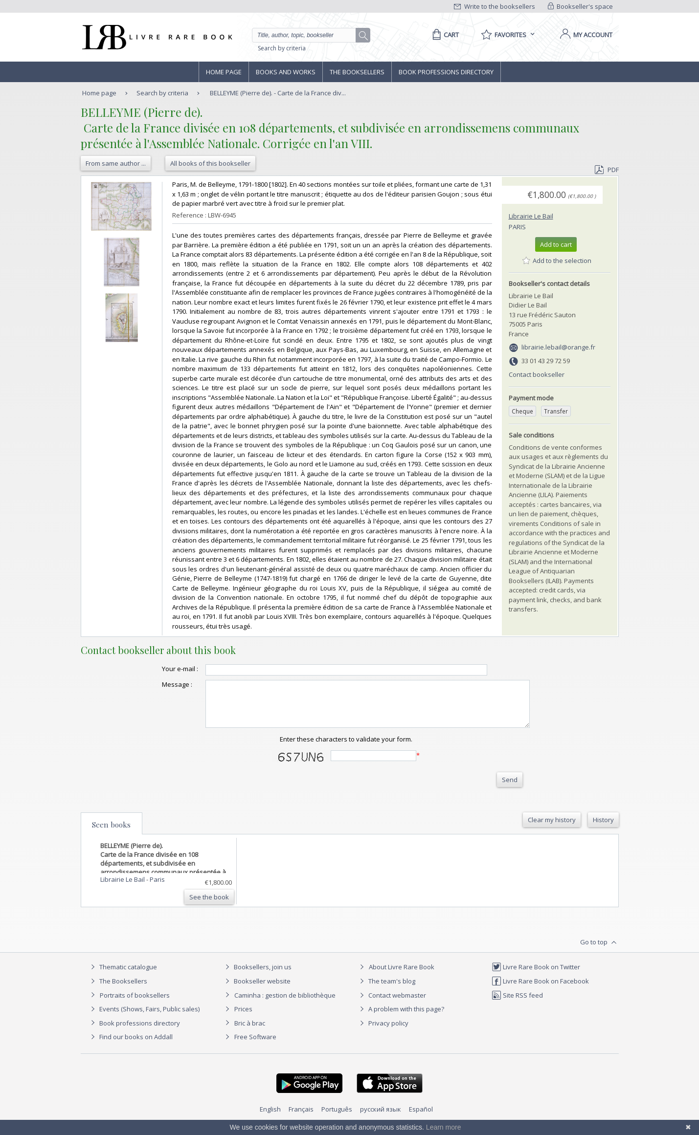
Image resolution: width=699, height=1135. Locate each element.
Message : (157, 684)
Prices (243, 1017)
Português (336, 1117)
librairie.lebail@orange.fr (558, 347)
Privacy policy (382, 1032)
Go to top (599, 951)
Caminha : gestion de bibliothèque (285, 1004)
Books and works (286, 71)
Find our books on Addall (130, 1045)
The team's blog (386, 990)
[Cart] (444, 34)
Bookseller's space (580, 6)
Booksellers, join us (257, 976)
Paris (517, 226)
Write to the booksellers (494, 6)
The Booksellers (357, 71)
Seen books (111, 833)
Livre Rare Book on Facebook (540, 990)
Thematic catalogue (122, 976)
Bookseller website (257, 990)
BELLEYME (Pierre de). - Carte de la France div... (278, 92)
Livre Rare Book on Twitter (536, 976)
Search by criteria (282, 48)
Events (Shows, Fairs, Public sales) (144, 1018)
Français (301, 1117)
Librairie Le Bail (531, 216)
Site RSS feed (517, 1004)
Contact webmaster (391, 1004)
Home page (224, 71)
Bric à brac (249, 1031)
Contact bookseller (536, 374)
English (270, 1117)
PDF (606, 169)
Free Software (255, 1045)
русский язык (380, 1117)
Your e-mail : (160, 668)
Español (421, 1117)
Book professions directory (446, 71)
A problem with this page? (400, 1018)
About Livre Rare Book (401, 975)
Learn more (443, 1127)
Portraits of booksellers (135, 1004)
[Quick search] (308, 35)
